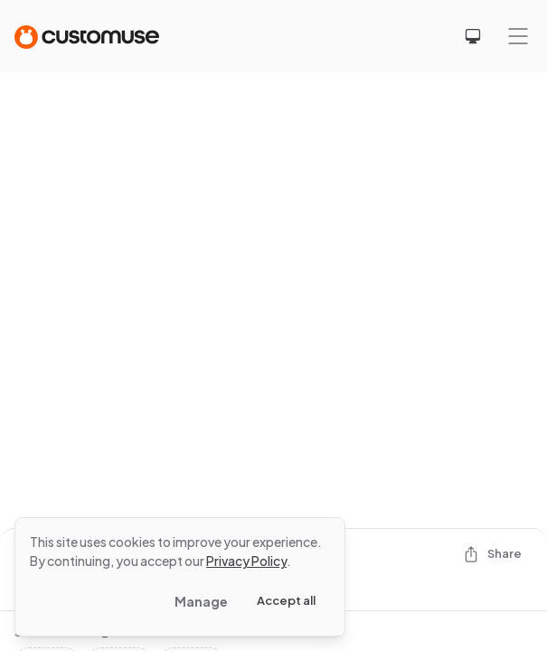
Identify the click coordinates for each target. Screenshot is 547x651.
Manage (201, 601)
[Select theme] (473, 36)
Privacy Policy (246, 560)
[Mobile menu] (518, 36)
